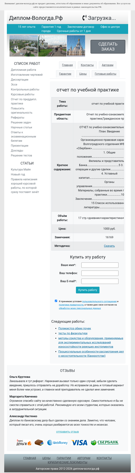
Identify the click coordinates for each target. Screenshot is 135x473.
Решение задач (21, 122)
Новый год (18, 174)
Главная (67, 65)
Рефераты (17, 117)
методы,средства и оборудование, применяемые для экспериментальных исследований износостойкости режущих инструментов (90, 342)
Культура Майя (21, 169)
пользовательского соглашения (99, 301)
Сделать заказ (107, 47)
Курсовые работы (22, 94)
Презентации (19, 145)
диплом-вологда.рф (36, 18)
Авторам (107, 65)
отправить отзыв (67, 431)
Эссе (14, 84)
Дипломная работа (23, 69)
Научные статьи (21, 127)
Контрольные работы (25, 89)
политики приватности (71, 304)
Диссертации (19, 79)
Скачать (109, 246)
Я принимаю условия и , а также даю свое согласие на (88, 305)
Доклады (17, 150)
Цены (83, 73)
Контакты (87, 65)
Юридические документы (67, 462)
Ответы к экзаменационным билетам (23, 136)
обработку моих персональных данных (80, 308)
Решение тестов (21, 155)
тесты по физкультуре (72, 333)
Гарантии (65, 73)
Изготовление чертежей (27, 74)
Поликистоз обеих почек (74, 328)
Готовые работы (105, 73)
